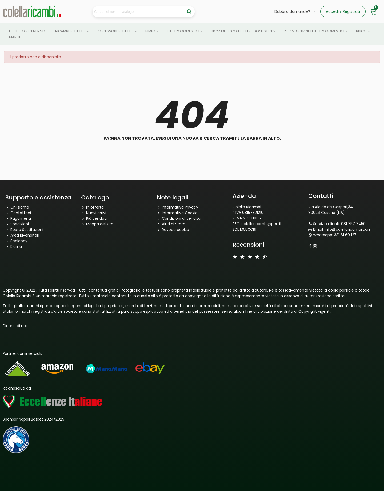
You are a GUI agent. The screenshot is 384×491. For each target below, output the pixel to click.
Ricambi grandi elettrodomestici (314, 31)
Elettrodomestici (183, 31)
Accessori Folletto (115, 31)
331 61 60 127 (345, 235)
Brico (361, 31)
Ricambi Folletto (70, 31)
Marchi (15, 37)
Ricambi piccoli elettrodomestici (241, 31)
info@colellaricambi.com (348, 229)
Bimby (150, 31)
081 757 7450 (353, 223)
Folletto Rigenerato (28, 31)
